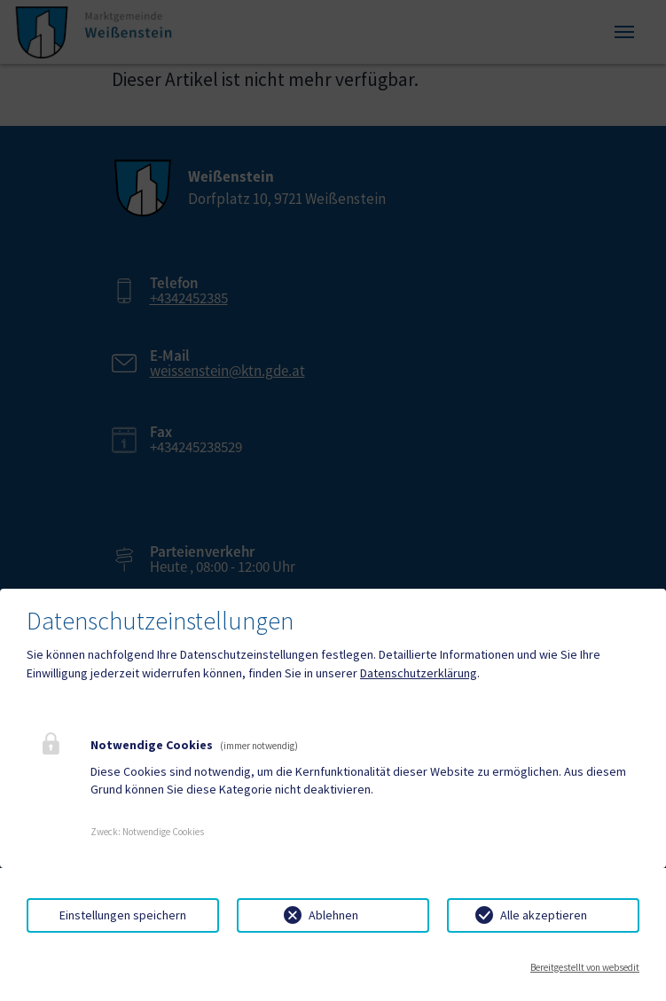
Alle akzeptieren (543, 915)
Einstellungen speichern (122, 915)
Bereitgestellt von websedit (584, 967)
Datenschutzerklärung (418, 673)
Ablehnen (333, 915)
